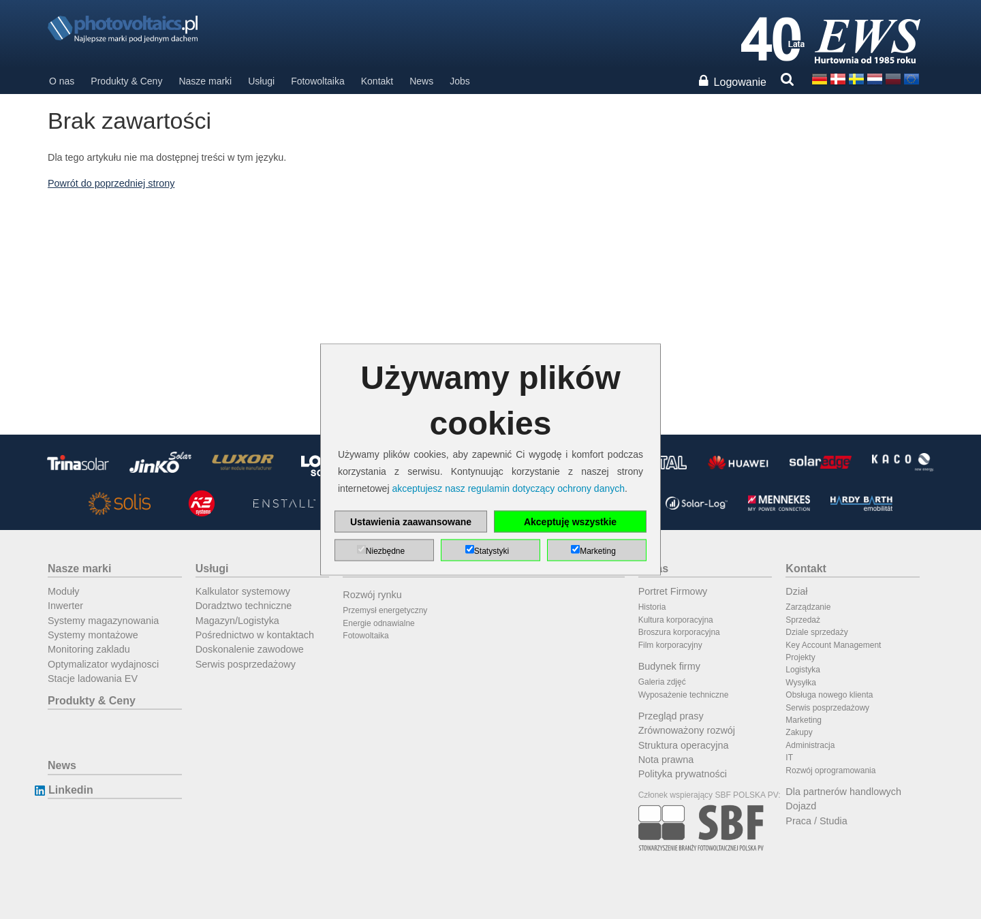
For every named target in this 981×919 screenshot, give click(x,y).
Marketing (803, 720)
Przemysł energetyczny (385, 610)
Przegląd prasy (671, 716)
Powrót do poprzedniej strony (111, 183)
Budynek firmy (669, 666)
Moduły (63, 591)
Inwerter (65, 605)
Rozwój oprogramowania (830, 770)
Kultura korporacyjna (675, 620)
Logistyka (802, 669)
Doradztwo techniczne (244, 605)
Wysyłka (800, 682)
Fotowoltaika (318, 81)
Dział (796, 591)
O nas (61, 81)
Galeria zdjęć (662, 682)
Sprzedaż (802, 620)
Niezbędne (385, 551)
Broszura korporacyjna (679, 632)
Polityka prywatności (682, 773)
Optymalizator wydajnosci (103, 664)
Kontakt (377, 81)
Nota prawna (666, 759)
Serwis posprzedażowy (246, 664)
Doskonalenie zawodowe (250, 649)
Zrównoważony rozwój (686, 730)
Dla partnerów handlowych (843, 791)
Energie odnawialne (378, 623)
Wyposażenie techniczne (683, 695)
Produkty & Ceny (126, 81)
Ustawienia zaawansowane (410, 522)
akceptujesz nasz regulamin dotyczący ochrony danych (508, 488)
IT (789, 757)
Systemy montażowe (93, 634)
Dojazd (800, 805)
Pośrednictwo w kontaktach (255, 634)
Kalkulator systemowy (243, 591)
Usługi (261, 81)
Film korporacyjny (670, 645)
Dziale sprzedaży (816, 632)
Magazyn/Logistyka (237, 620)
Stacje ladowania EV (93, 678)
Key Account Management (833, 645)
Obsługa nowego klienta (829, 695)
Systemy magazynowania (103, 620)
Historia (652, 607)
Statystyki (491, 551)
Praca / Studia (816, 820)
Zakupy (798, 732)
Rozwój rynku (372, 594)
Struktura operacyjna (683, 745)
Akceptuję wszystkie (570, 522)
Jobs (460, 81)
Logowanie (740, 82)
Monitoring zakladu (89, 649)
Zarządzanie (807, 607)
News (421, 81)
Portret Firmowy (673, 591)
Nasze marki (205, 81)
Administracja (810, 745)
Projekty (800, 657)
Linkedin (70, 790)
